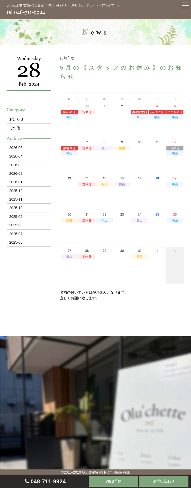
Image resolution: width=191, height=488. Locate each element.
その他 (14, 128)
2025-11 (15, 199)
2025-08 (15, 225)
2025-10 (15, 208)
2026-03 (15, 165)
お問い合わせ (164, 481)
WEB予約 (113, 481)
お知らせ (16, 119)
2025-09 (15, 216)
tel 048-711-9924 (26, 12)
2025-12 (15, 191)
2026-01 (15, 182)
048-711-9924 (48, 481)
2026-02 (15, 173)
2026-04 (15, 156)
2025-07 (15, 234)
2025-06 (15, 242)
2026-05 (15, 148)
